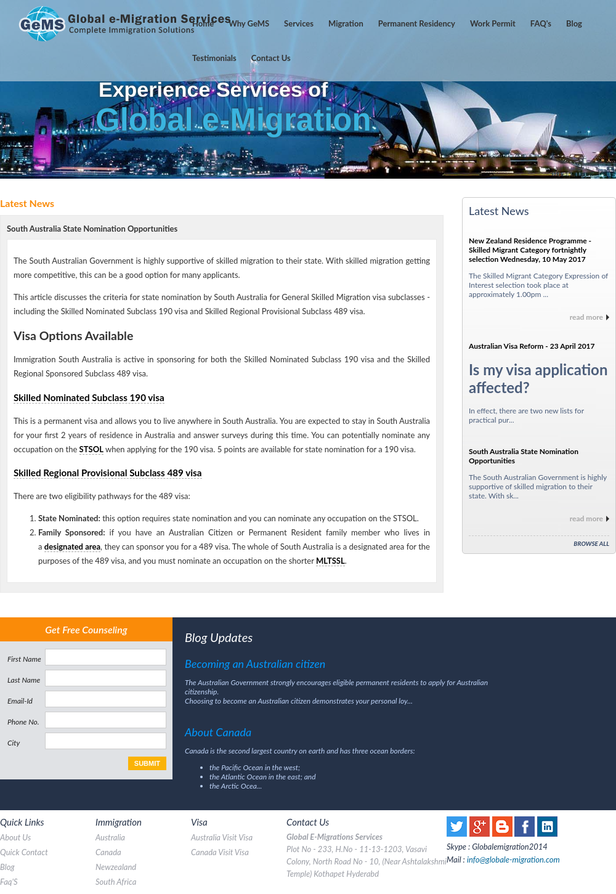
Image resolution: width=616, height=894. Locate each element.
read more (586, 317)
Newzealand (115, 867)
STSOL (91, 449)
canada (108, 852)
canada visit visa (220, 852)
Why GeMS (249, 23)
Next (600, 89)
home (203, 23)
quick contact (24, 852)
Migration (345, 23)
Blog (574, 23)
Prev (16, 89)
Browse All (591, 543)
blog (7, 867)
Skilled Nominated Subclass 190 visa (89, 397)
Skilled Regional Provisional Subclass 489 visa (108, 472)
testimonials (214, 58)
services (299, 23)
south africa (115, 882)
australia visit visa (222, 837)
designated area (72, 546)
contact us (271, 58)
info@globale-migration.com (513, 859)
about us (15, 837)
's (540, 23)
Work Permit (493, 23)
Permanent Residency (416, 23)
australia (110, 837)
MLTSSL (330, 561)
